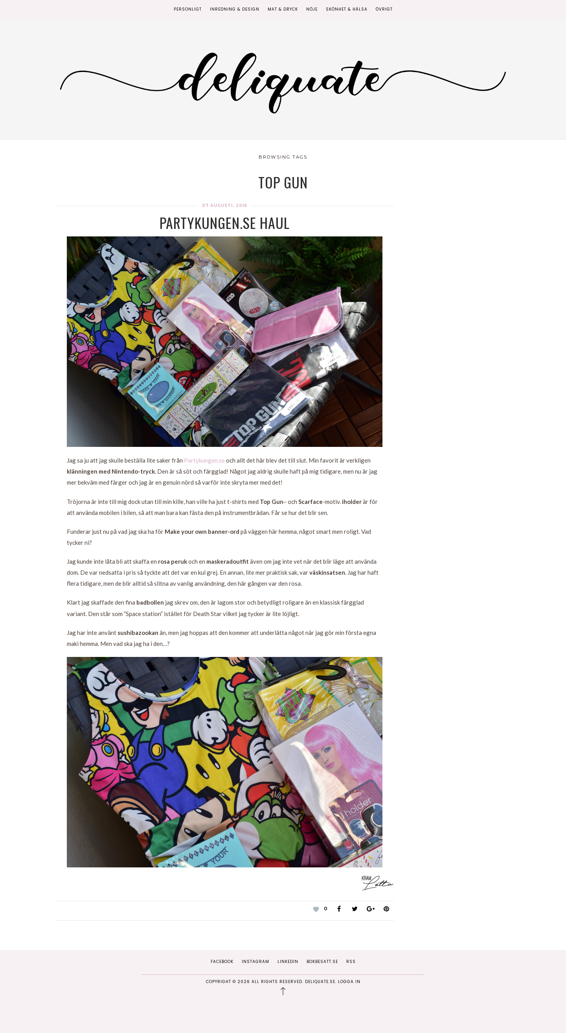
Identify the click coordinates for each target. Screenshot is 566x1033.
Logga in (349, 982)
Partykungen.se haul (225, 222)
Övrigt (384, 9)
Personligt (188, 9)
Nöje (312, 9)
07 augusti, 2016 (224, 205)
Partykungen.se (204, 460)
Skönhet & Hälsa (347, 9)
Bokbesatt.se (322, 962)
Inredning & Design (234, 9)
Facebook (222, 962)
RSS (351, 962)
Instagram (255, 962)
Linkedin (287, 962)
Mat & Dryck (283, 9)
